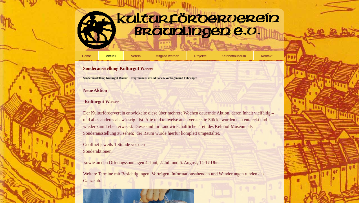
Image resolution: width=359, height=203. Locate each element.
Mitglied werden (167, 56)
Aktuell (111, 56)
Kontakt (266, 56)
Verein (136, 56)
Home (86, 56)
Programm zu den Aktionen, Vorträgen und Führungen (164, 78)
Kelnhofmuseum (233, 56)
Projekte (200, 56)
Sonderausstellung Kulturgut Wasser (105, 78)
